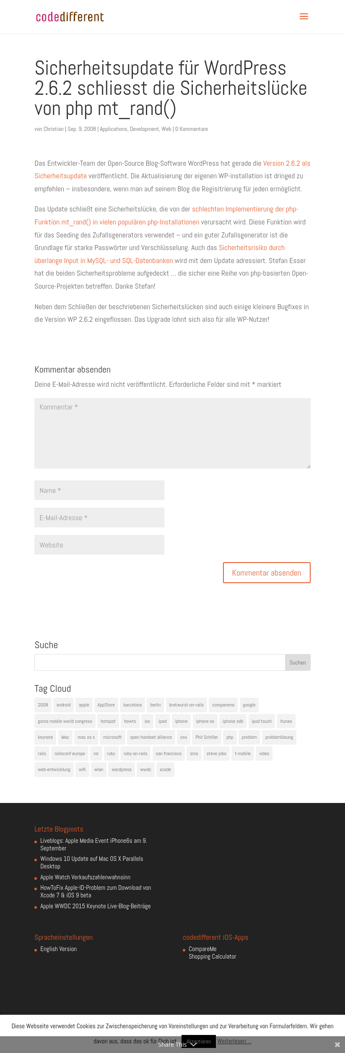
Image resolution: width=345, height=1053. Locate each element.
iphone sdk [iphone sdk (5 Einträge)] (233, 721)
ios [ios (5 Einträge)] (147, 721)
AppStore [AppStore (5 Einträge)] (106, 704)
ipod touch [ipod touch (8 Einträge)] (262, 721)
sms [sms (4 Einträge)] (194, 753)
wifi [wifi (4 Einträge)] (82, 769)
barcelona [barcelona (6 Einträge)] (132, 704)
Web (166, 129)
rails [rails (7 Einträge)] (42, 753)
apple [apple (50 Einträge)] (84, 704)
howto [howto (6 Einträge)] (130, 721)
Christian (54, 129)
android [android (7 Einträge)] (63, 704)
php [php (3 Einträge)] (229, 737)
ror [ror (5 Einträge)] (96, 753)
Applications (113, 129)
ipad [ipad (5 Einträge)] (162, 721)
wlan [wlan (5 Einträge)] (98, 769)
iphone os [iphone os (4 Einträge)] (205, 721)
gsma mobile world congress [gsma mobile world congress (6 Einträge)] (65, 721)
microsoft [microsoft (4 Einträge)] (112, 737)
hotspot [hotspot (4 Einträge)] (108, 721)
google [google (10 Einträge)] (249, 704)
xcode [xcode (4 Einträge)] (165, 769)
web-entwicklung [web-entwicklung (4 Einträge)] (54, 769)
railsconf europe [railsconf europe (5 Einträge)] (69, 753)
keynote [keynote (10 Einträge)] (45, 737)
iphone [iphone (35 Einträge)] (181, 721)
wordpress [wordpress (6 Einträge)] (122, 769)
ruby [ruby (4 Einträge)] (111, 753)
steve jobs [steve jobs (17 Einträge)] (216, 753)
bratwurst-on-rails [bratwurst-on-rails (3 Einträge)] (186, 704)
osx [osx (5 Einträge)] (183, 737)
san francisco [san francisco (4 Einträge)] (169, 753)
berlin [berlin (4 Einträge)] (155, 704)
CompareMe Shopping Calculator (212, 952)
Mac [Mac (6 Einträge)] (66, 737)
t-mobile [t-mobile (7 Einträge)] (243, 753)
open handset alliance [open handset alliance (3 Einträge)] (151, 737)
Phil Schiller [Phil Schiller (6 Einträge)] (206, 737)
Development (144, 129)
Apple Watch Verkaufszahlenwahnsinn (85, 877)
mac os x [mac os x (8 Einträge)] (86, 737)
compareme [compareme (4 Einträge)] (223, 704)
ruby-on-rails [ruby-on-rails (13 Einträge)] (136, 753)
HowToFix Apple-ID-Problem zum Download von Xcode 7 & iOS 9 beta (95, 891)
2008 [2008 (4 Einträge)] (43, 704)
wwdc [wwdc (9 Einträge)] (145, 769)
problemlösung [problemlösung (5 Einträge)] (279, 737)
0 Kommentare (191, 129)
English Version (58, 949)
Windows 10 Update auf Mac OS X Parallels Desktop (91, 862)
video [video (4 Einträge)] (264, 753)
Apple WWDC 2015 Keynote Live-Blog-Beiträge (95, 906)
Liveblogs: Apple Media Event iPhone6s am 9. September (93, 844)
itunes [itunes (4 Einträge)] (286, 721)
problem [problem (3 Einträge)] (249, 737)
